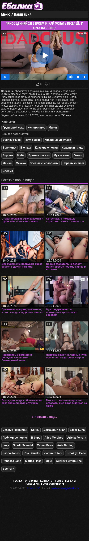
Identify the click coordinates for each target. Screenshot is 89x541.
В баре (35, 437)
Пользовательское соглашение (44, 484)
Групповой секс (13, 127)
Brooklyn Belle (76, 453)
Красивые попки (46, 147)
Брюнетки (9, 147)
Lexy (6, 445)
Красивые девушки (58, 139)
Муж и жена (61, 155)
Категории (31, 481)
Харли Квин (45, 445)
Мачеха (21, 163)
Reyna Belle (33, 139)
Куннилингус (36, 127)
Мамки (7, 163)
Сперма (8, 170)
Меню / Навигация (16, 14)
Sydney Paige (12, 139)
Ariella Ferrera (76, 437)
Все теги (8, 468)
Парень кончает (73, 163)
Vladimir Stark (53, 453)
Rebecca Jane (12, 460)
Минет (53, 127)
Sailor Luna (77, 429)
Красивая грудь (72, 147)
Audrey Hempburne (69, 460)
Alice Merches (53, 437)
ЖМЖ (20, 155)
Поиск (59, 481)
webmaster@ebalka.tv (65, 488)
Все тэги (70, 481)
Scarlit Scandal (23, 445)
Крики (35, 429)
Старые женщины (15, 429)
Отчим (78, 155)
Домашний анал (54, 429)
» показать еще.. (44, 417)
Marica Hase (33, 460)
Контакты (46, 481)
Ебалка (17, 481)
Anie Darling (65, 445)
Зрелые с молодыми (44, 163)
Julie (48, 460)
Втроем (8, 155)
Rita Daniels (32, 453)
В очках (25, 147)
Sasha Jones (11, 453)
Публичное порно (15, 437)
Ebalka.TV (33, 488)
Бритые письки (39, 155)
